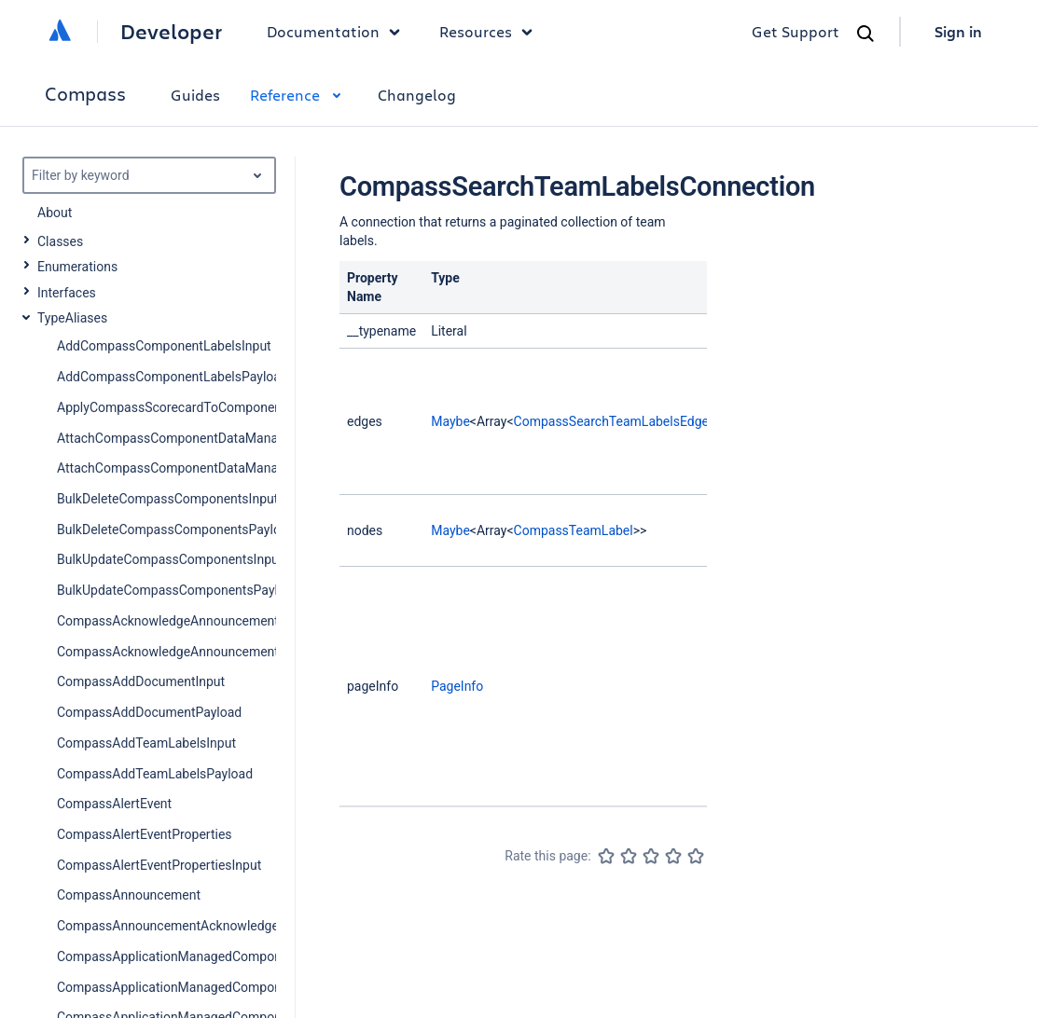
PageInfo (457, 686)
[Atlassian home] (60, 32)
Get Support (795, 31)
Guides (195, 94)
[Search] (865, 33)
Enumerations (77, 266)
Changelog (417, 94)
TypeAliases (72, 317)
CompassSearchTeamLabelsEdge (611, 421)
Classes (60, 241)
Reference (299, 94)
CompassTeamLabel (573, 530)
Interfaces (66, 292)
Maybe (450, 421)
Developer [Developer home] (171, 31)
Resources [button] (490, 32)
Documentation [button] (338, 32)
